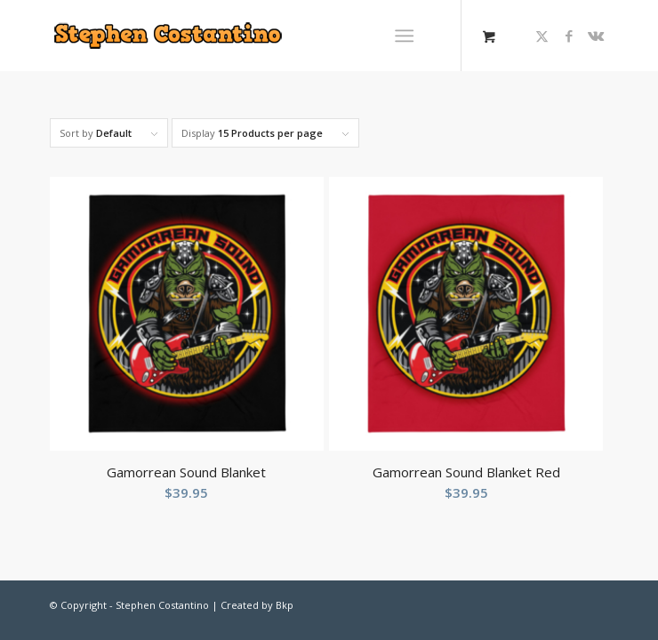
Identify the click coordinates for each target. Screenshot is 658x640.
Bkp (284, 605)
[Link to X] (542, 36)
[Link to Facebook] (569, 36)
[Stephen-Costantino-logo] (231, 35)
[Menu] (404, 35)
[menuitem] (408, 35)
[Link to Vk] (595, 36)
